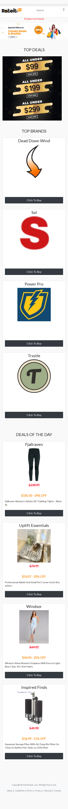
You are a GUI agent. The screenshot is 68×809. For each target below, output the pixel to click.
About (9, 790)
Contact (57, 790)
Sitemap (47, 790)
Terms (29, 790)
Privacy (38, 790)
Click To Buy (34, 200)
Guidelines (20, 790)
